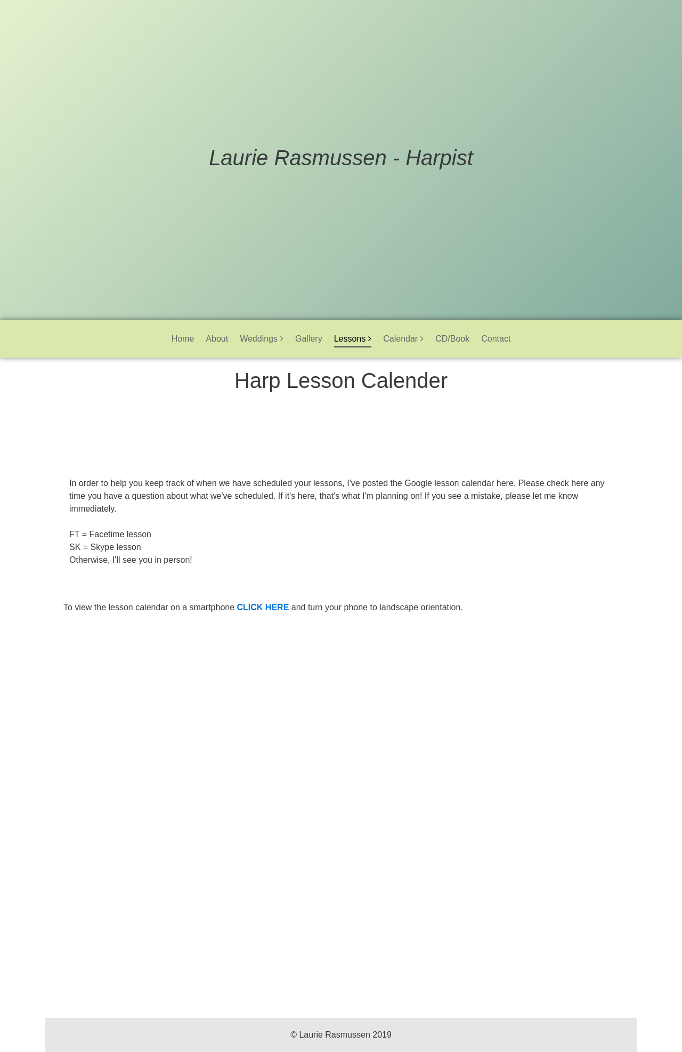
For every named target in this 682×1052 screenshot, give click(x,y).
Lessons (350, 338)
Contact (495, 338)
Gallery (308, 338)
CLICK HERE (263, 607)
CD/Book (452, 338)
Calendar (400, 338)
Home (183, 338)
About (217, 338)
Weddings (259, 338)
